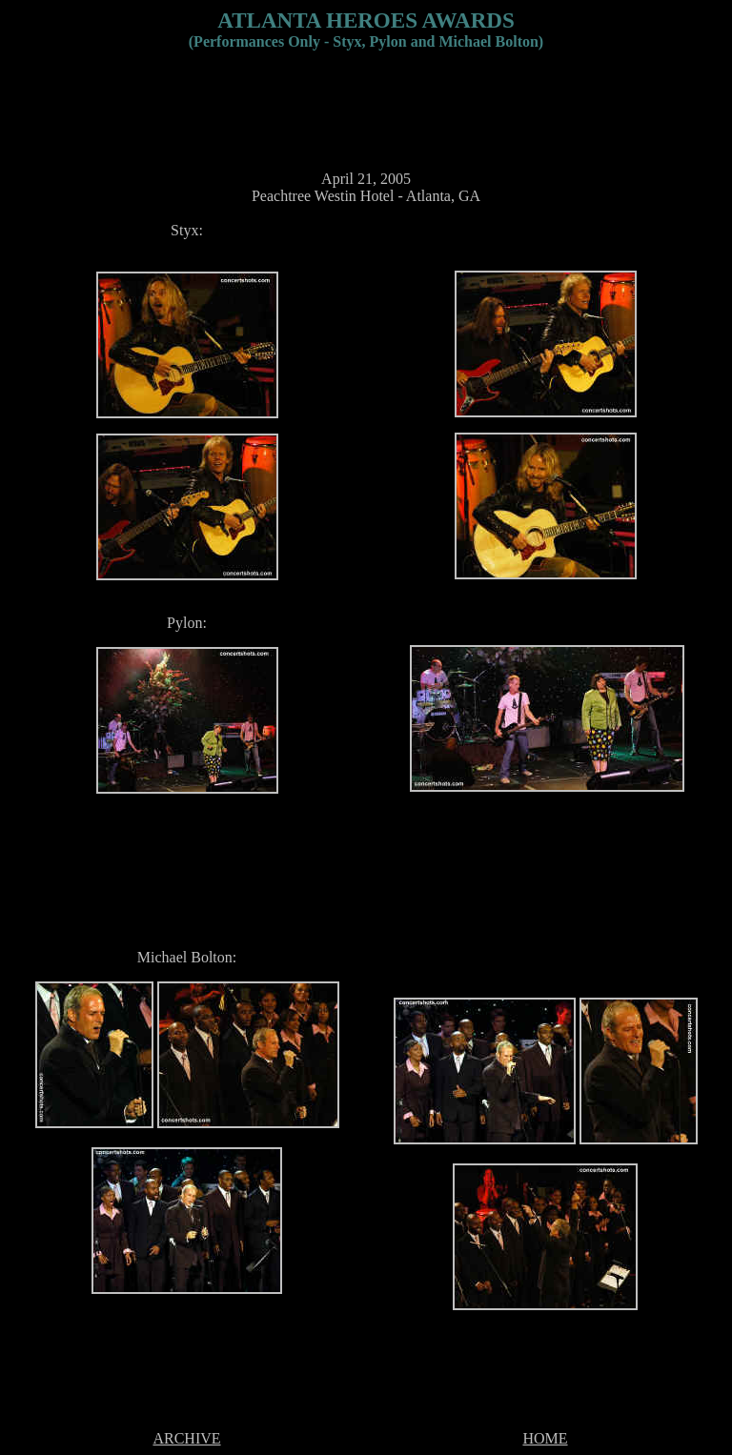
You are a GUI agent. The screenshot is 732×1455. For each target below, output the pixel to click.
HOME (544, 1438)
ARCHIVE (186, 1438)
